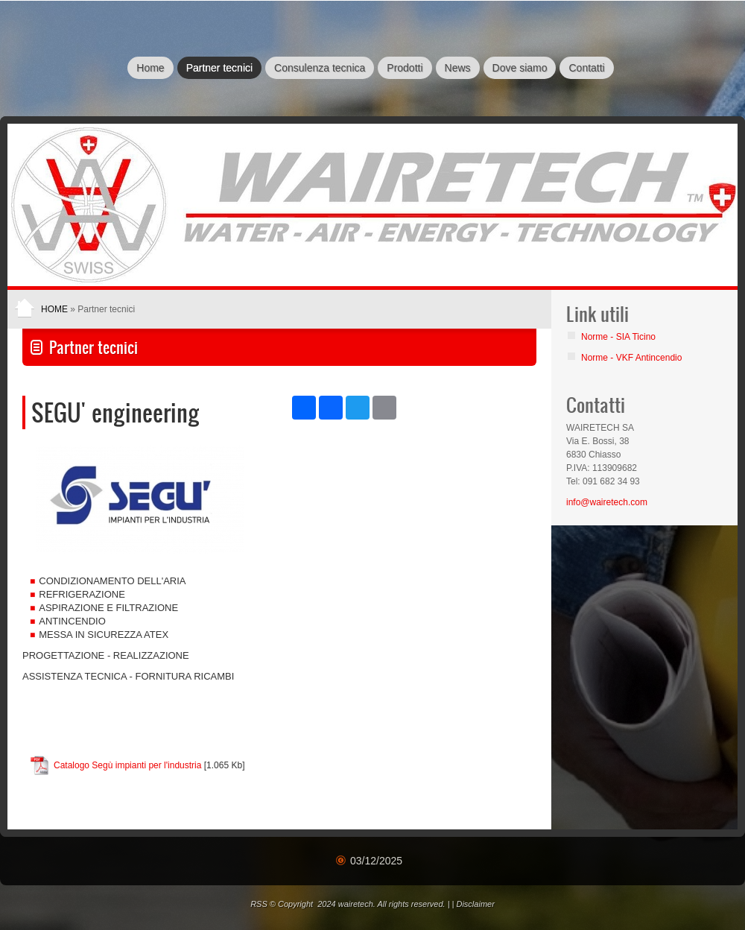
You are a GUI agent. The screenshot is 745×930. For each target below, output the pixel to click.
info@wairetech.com (606, 502)
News (458, 68)
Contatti (586, 68)
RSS (258, 903)
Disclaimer (475, 903)
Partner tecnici (219, 68)
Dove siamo (520, 68)
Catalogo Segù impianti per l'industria (127, 765)
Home (150, 68)
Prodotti (404, 68)
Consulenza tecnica (319, 68)
